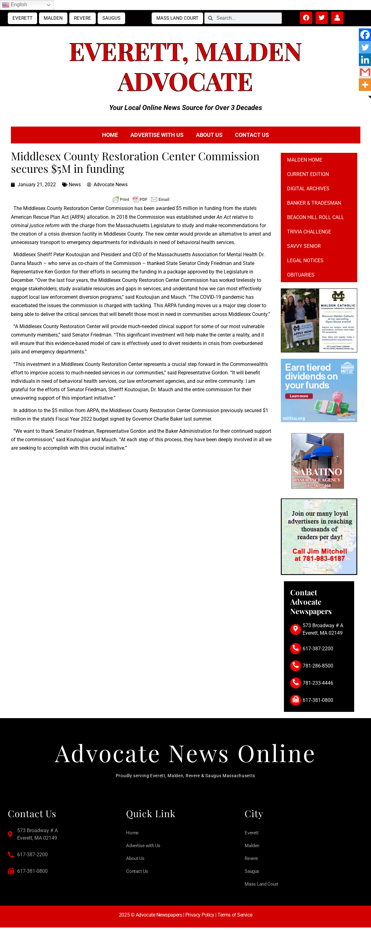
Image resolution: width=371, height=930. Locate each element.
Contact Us (252, 135)
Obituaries (301, 275)
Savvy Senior (304, 246)
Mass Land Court (177, 18)
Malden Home (304, 160)
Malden (53, 18)
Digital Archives (308, 189)
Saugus (111, 18)
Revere (82, 18)
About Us (209, 135)
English (14, 5)
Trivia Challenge (309, 232)
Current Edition (308, 174)
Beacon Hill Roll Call (315, 217)
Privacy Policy (199, 917)
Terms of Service (234, 917)
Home (110, 135)
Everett (22, 18)
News (75, 185)
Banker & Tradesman (314, 203)
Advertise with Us (156, 135)
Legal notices (305, 260)
